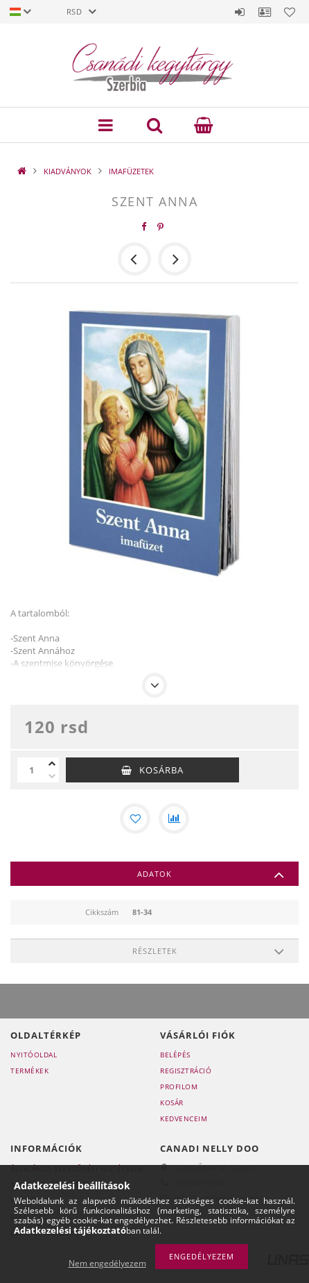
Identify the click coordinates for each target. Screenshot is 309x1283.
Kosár (172, 1102)
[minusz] (52, 776)
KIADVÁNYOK (67, 171)
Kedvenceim (183, 1118)
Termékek (29, 1070)
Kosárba (161, 770)
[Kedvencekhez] (135, 818)
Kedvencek (289, 12)
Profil (264, 12)
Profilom (178, 1086)
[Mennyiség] (31, 769)
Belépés (239, 12)
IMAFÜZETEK (131, 171)
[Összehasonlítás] (174, 818)
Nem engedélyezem (107, 1263)
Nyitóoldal (33, 1054)
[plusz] (52, 763)
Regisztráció (185, 1070)
